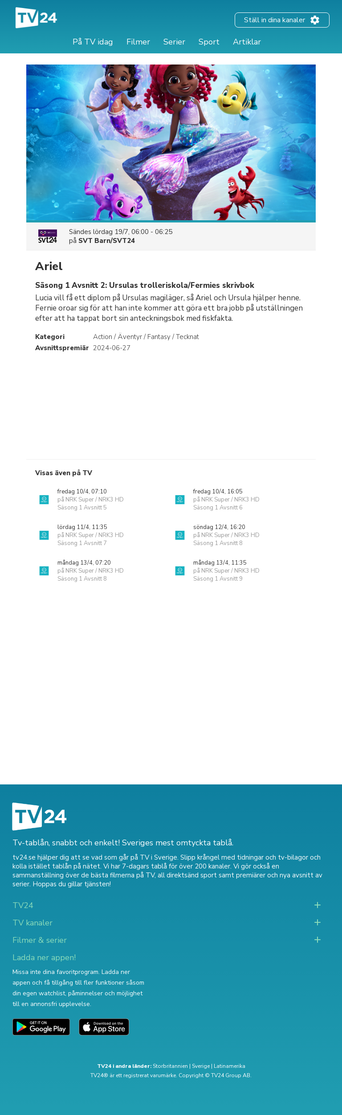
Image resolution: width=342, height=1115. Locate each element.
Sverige (201, 1066)
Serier (174, 41)
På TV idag (93, 41)
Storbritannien (170, 1066)
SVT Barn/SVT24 (106, 240)
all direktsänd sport (187, 875)
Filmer (138, 41)
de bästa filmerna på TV (118, 875)
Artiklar (247, 41)
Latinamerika (229, 1066)
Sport (209, 41)
